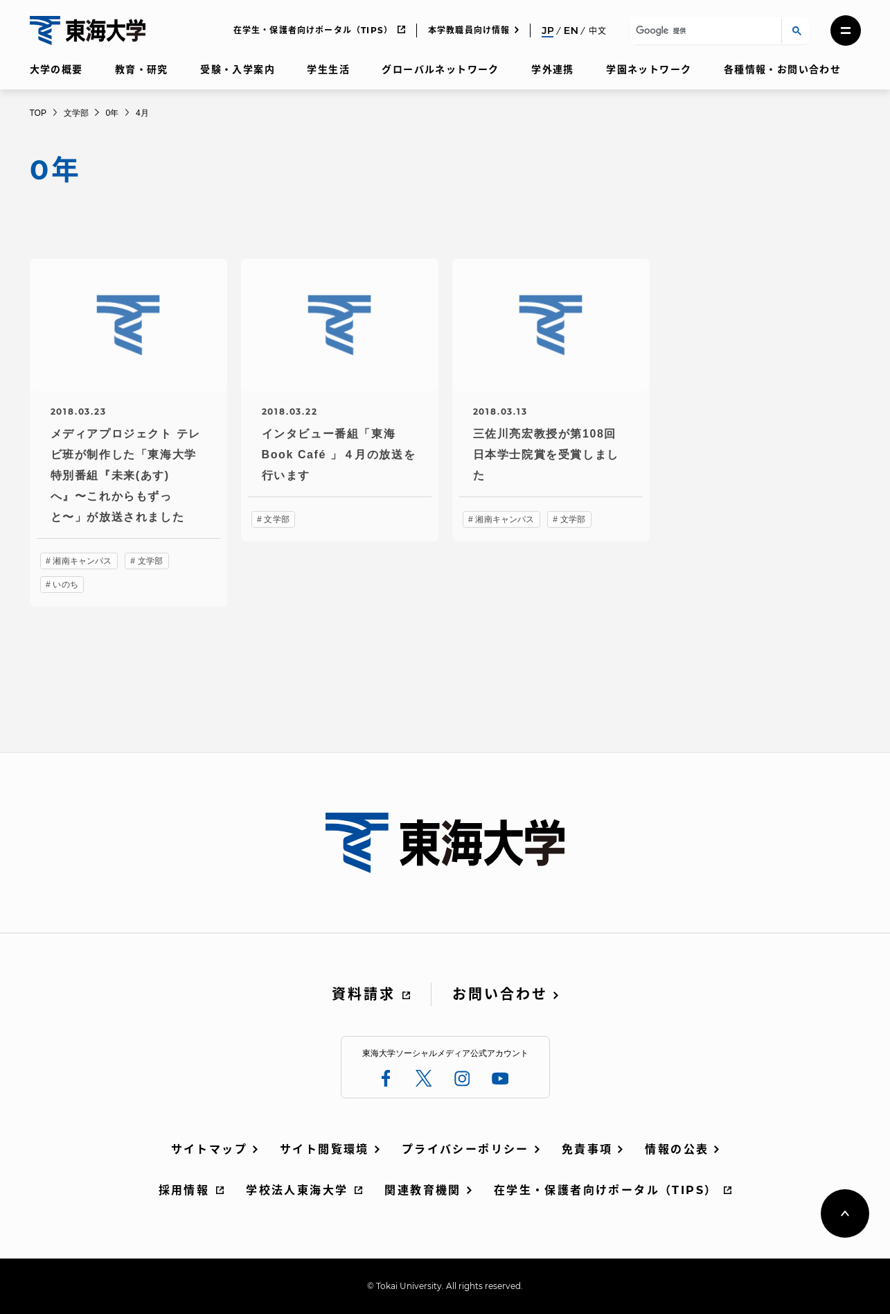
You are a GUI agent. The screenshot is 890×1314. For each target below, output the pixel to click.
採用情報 (184, 1190)
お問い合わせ (500, 994)
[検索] (703, 31)
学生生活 (328, 69)
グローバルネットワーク (440, 69)
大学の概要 (56, 69)
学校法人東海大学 (297, 1190)
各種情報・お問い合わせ (782, 69)
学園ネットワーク (648, 69)
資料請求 (363, 994)
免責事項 (587, 1149)
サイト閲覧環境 (324, 1149)
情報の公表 (677, 1149)
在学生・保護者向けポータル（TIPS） (313, 30)
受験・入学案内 (237, 69)
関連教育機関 (422, 1190)
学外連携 (552, 69)
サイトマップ (209, 1149)
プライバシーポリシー (465, 1149)
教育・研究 (141, 69)
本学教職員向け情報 (469, 30)
